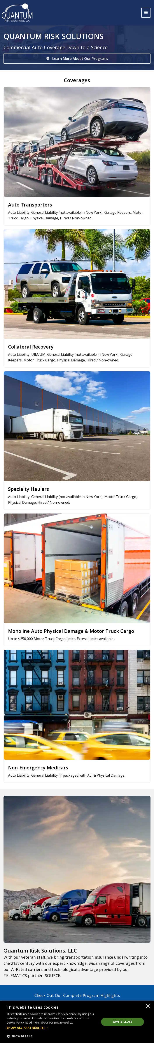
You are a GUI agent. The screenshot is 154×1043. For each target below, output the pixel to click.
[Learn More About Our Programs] (77, 59)
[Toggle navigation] (146, 13)
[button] (52, 1028)
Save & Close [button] (122, 1022)
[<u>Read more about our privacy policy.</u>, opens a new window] (49, 1022)
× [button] (147, 1006)
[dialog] (77, 1022)
